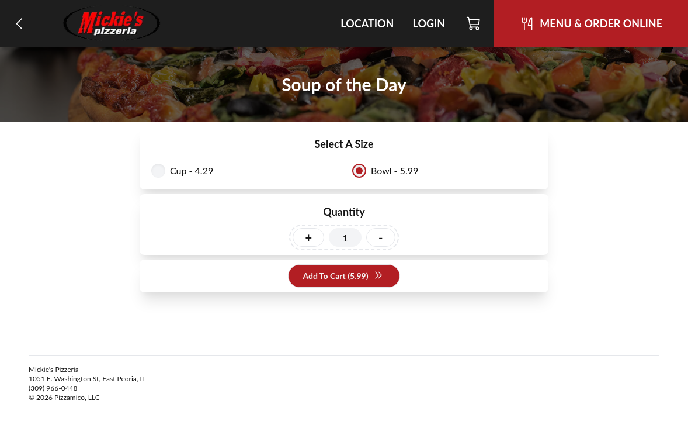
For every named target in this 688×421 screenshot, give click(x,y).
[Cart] (474, 23)
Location (367, 23)
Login (428, 23)
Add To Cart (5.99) (343, 276)
